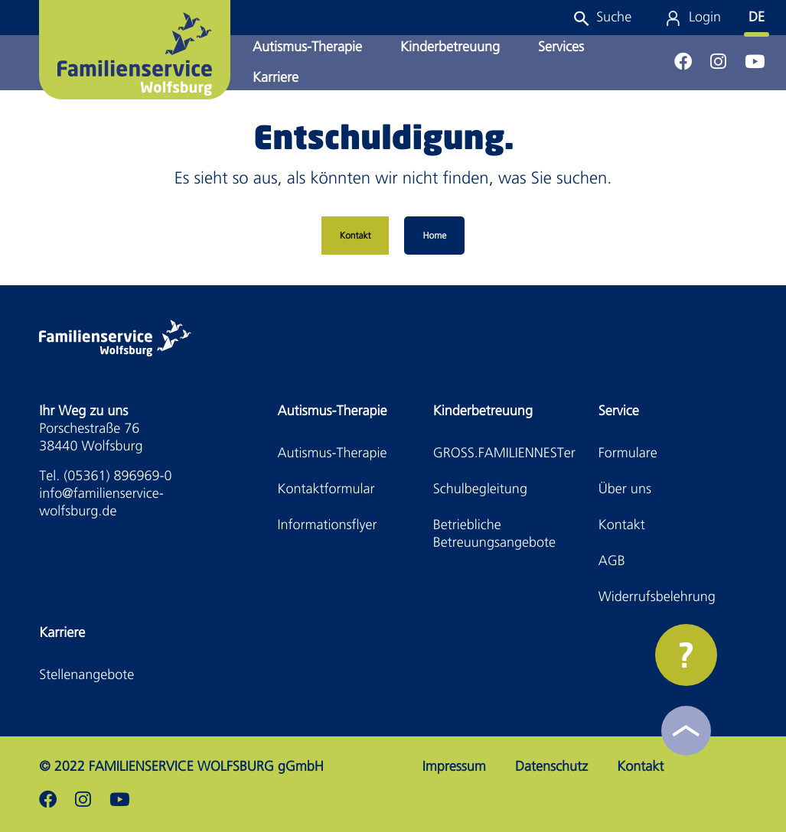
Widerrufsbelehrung (657, 597)
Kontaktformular (326, 489)
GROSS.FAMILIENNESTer (504, 453)
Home (434, 235)
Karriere (275, 78)
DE (756, 17)
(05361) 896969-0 (117, 476)
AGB (611, 561)
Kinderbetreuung (450, 47)
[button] (602, 17)
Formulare (627, 453)
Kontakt (355, 235)
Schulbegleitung (480, 489)
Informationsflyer (327, 525)
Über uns (624, 489)
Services (561, 47)
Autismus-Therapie (307, 47)
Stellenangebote (86, 675)
